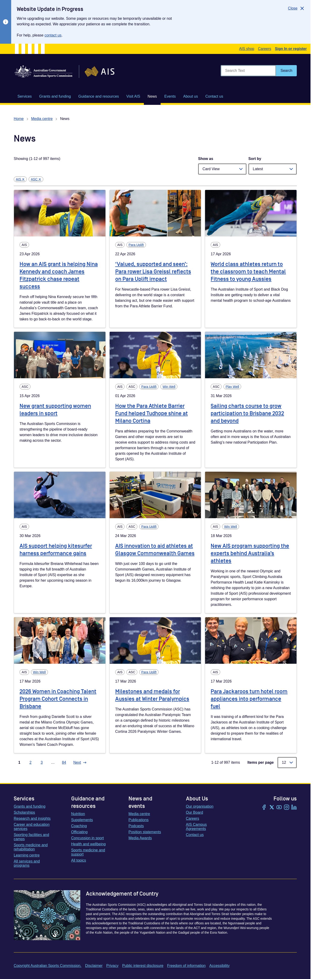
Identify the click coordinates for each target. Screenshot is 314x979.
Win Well (168, 386)
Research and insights (32, 818)
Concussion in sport (87, 838)
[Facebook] (264, 807)
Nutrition (78, 814)
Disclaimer (94, 966)
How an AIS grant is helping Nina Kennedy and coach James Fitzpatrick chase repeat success (59, 275)
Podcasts (136, 826)
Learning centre (27, 855)
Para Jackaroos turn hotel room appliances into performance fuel (249, 699)
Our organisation (199, 806)
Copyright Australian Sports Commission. (47, 966)
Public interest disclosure (142, 966)
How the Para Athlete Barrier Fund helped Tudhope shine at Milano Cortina (151, 413)
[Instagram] (286, 807)
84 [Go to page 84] (64, 762)
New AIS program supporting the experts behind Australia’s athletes (250, 553)
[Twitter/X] (271, 807)
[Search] (286, 70)
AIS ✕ (20, 179)
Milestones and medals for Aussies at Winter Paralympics (152, 695)
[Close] (296, 8)
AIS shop (246, 49)
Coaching (79, 826)
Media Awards (140, 838)
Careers (264, 49)
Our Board (194, 812)
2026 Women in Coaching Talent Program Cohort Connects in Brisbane (58, 699)
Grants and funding (29, 806)
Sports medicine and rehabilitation (31, 847)
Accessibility (219, 966)
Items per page (260, 762)
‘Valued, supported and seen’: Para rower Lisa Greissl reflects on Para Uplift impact (153, 271)
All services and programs (27, 863)
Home (19, 119)
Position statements (144, 832)
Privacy (112, 966)
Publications (138, 820)
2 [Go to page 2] (31, 762)
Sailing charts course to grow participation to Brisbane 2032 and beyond (247, 413)
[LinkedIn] (294, 807)
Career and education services (32, 827)
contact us (52, 35)
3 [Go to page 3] (42, 762)
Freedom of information (186, 966)
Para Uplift (136, 245)
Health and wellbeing (88, 844)
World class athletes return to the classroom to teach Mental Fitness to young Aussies (248, 271)
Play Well (232, 386)
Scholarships (24, 812)
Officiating (79, 832)
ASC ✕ (36, 179)
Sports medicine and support (88, 852)
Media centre (42, 119)
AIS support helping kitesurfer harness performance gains (56, 550)
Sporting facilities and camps (31, 837)
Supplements (82, 820)
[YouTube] (279, 807)
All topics (78, 860)
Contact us (195, 835)
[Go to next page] (80, 762)
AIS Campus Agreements (196, 827)
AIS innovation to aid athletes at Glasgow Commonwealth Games (155, 550)
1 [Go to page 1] (19, 762)
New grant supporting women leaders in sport (55, 410)
